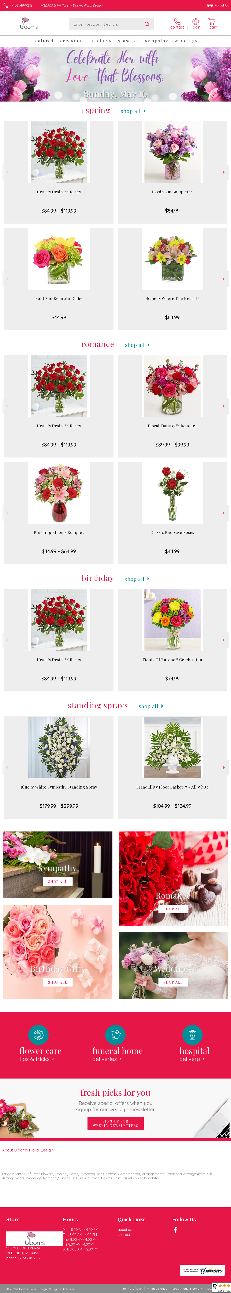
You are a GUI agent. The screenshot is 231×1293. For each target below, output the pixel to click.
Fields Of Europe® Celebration (172, 659)
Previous (6, 172)
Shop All (131, 110)
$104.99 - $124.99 (172, 806)
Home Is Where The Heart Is (172, 298)
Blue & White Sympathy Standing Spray (59, 787)
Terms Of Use (132, 1288)
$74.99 (172, 678)
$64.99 (172, 317)
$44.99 (59, 317)
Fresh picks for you (115, 1100)
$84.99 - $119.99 (58, 210)
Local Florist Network (187, 1288)
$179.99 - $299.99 (59, 806)
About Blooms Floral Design (27, 1150)
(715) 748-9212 (21, 5)
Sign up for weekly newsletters (115, 1123)
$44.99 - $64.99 (59, 551)
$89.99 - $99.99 (172, 444)
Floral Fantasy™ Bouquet (172, 425)
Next (224, 172)
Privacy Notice (157, 1288)
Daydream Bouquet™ (172, 191)
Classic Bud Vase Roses (172, 532)
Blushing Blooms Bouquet (59, 532)
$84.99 (172, 210)
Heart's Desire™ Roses (59, 191)
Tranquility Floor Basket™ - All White (172, 787)
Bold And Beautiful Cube (59, 298)
